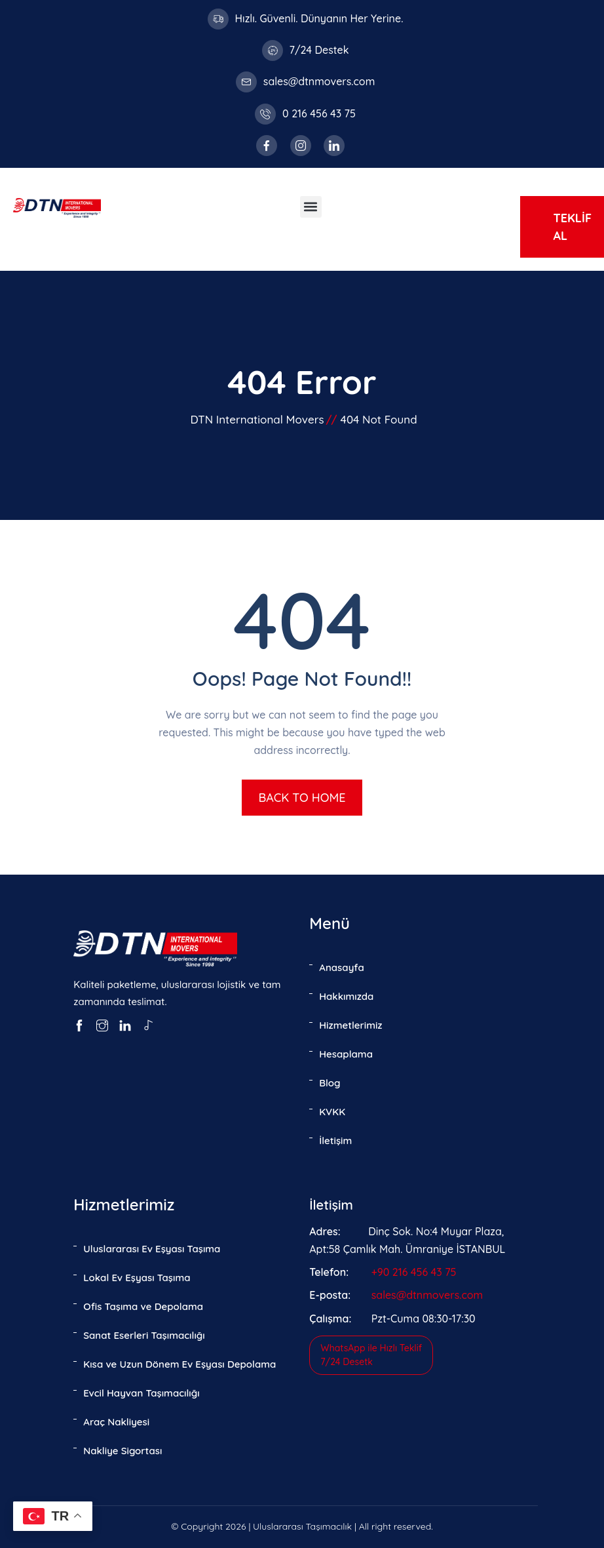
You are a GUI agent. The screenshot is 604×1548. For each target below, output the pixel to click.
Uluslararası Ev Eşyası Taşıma (151, 1248)
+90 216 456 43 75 (414, 1272)
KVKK (332, 1111)
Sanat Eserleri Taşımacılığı (144, 1335)
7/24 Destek (319, 49)
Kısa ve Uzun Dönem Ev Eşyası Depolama (179, 1364)
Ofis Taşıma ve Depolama (143, 1306)
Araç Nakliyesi (116, 1422)
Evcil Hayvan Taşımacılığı (141, 1393)
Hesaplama (346, 1054)
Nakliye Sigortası (122, 1450)
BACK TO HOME (301, 797)
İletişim (335, 1140)
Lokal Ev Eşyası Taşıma (136, 1277)
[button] (311, 207)
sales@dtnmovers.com (319, 81)
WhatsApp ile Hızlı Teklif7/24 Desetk (371, 1355)
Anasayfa (341, 967)
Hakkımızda (346, 996)
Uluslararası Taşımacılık (302, 1526)
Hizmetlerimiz (350, 1025)
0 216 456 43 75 (319, 113)
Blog (329, 1083)
